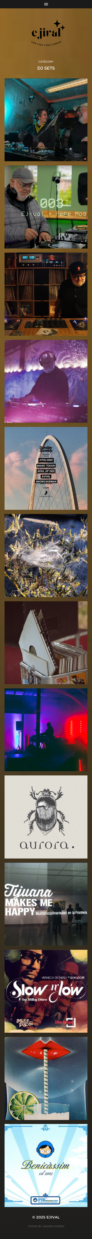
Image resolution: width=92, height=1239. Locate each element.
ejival (53, 1217)
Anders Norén (53, 1226)
